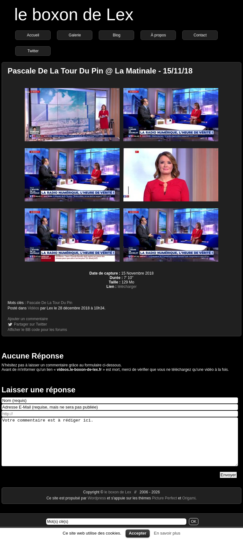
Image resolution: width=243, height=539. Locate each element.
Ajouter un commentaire (28, 319)
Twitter (33, 51)
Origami (189, 507)
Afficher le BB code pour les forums (37, 329)
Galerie (75, 35)
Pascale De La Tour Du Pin (49, 303)
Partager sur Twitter (30, 324)
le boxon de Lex (74, 14)
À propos (158, 35)
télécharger (127, 286)
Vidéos (33, 308)
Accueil (33, 35)
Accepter (137, 533)
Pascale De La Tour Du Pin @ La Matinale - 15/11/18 (100, 71)
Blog (116, 35)
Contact (200, 35)
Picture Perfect (164, 507)
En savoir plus (167, 533)
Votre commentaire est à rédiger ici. (120, 446)
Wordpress (97, 507)
